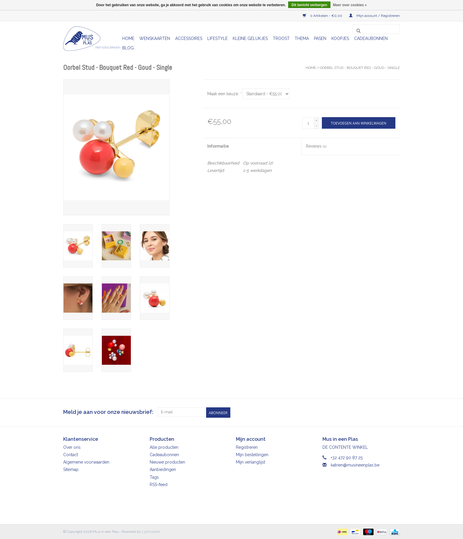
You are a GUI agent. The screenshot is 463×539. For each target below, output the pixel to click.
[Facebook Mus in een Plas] (384, 412)
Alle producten (164, 446)
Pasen (320, 38)
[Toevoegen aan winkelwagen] (358, 123)
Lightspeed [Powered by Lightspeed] (151, 531)
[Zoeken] (376, 29)
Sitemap (71, 469)
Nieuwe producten (167, 461)
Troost (281, 38)
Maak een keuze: (224, 93)
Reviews (316, 146)
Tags (154, 476)
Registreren (247, 446)
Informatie (218, 146)
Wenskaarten (154, 38)
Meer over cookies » (350, 5)
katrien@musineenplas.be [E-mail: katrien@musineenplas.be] (355, 464)
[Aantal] (308, 123)
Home (128, 38)
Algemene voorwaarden (86, 461)
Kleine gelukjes (250, 38)
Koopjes (340, 38)
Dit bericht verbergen (309, 5)
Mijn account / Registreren (374, 16)
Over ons (72, 446)
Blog (128, 48)
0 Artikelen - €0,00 (323, 16)
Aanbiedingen (163, 469)
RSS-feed (158, 484)
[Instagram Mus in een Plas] (395, 412)
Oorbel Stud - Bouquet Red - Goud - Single (360, 68)
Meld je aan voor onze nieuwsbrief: (108, 412)
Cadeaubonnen (371, 38)
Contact (70, 454)
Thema (302, 38)
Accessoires (188, 38)
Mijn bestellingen (252, 454)
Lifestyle (217, 38)
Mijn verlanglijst (250, 461)
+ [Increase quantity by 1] (316, 120)
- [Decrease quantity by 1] (316, 126)
